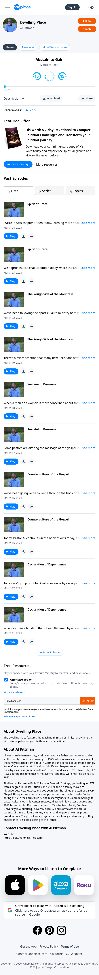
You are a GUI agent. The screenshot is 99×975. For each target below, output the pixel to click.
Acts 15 (30, 110)
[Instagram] (61, 930)
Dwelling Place (33, 22)
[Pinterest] (49, 930)
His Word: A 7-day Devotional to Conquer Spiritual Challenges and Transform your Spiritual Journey (58, 135)
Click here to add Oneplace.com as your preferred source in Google (51, 912)
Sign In (72, 7)
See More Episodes (49, 652)
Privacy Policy (48, 946)
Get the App (28, 946)
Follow (87, 21)
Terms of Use (70, 946)
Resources (28, 47)
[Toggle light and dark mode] (91, 7)
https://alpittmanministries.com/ (23, 837)
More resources (47, 164)
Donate (87, 29)
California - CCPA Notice (66, 954)
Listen (10, 47)
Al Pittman (27, 28)
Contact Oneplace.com (31, 954)
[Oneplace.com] (22, 7)
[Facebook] (37, 930)
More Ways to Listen (55, 47)
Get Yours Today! (18, 164)
